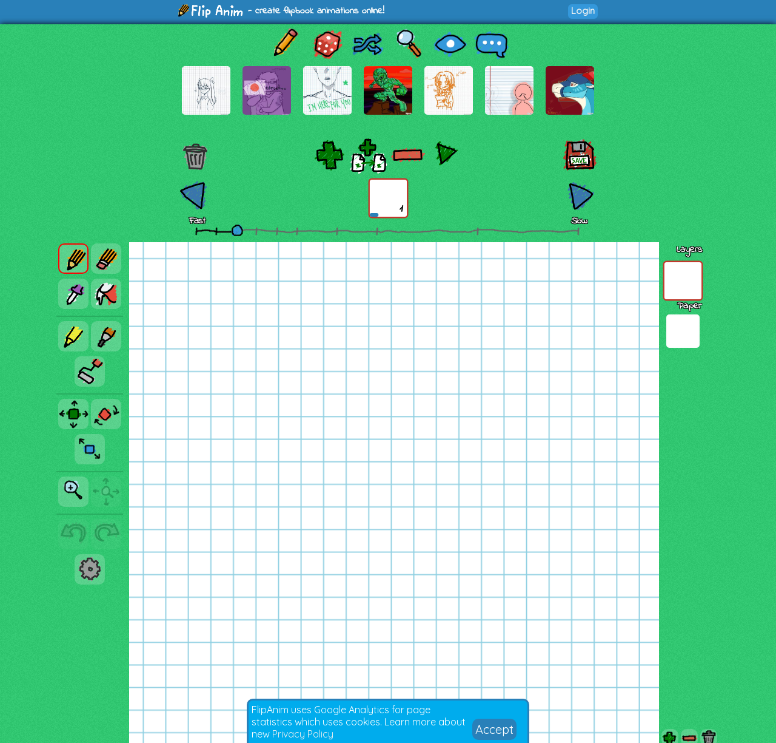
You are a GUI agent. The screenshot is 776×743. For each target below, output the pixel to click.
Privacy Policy (302, 734)
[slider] (237, 230)
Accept (494, 729)
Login (583, 10)
